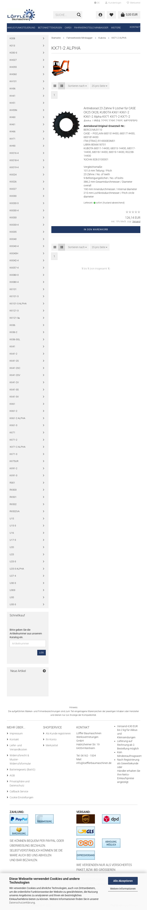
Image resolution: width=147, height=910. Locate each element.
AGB (12, 775)
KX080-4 (14, 282)
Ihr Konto (51, 739)
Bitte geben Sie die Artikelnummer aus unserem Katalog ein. (26, 633)
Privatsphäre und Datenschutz (19, 783)
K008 (12, 38)
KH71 (12, 138)
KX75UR (14, 461)
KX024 (13, 174)
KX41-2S (14, 360)
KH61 (12, 124)
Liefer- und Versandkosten (18, 747)
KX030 (13, 196)
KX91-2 (13, 468)
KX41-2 (13, 353)
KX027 (13, 189)
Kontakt (135, 27)
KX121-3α (15, 317)
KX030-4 (14, 210)
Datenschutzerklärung (22, 902)
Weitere (116, 27)
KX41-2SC (15, 368)
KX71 (12, 432)
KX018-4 (14, 160)
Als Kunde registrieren (58, 733)
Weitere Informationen (123, 888)
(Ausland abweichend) (114, 202)
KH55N (13, 110)
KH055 (13, 67)
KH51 (12, 102)
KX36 (12, 325)
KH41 (12, 95)
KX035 (13, 231)
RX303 (13, 489)
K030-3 (13, 52)
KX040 (13, 239)
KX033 (13, 217)
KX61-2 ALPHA (17, 418)
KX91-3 (13, 475)
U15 (12, 518)
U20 (12, 547)
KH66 (12, 131)
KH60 (12, 117)
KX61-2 (13, 411)
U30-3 (13, 583)
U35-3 (13, 604)
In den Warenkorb (96, 229)
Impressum (16, 733)
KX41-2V (14, 382)
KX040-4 (14, 246)
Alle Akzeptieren (123, 880)
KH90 (12, 145)
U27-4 (13, 575)
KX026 (13, 181)
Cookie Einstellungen (21, 797)
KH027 (13, 60)
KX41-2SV (15, 375)
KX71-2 (13, 439)
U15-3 (13, 525)
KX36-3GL (15, 339)
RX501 (13, 497)
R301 (12, 482)
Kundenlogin (113, 2)
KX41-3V (14, 396)
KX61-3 (13, 425)
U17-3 (13, 540)
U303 (12, 590)
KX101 (13, 289)
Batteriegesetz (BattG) (22, 769)
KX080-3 (14, 275)
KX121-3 (14, 310)
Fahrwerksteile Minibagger (91, 27)
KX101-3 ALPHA (18, 303)
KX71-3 (13, 454)
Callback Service (19, 791)
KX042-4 (14, 260)
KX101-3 (14, 296)
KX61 (12, 404)
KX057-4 (14, 267)
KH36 (12, 88)
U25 (12, 554)
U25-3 (13, 561)
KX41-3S (14, 389)
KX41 (12, 346)
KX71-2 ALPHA (17, 446)
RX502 (13, 504)
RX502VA (14, 511)
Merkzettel (133, 2)
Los (41, 652)
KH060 (13, 74)
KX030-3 (14, 203)
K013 (12, 45)
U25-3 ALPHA (17, 568)
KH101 (13, 81)
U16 (12, 532)
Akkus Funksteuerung (21, 27)
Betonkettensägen (50, 27)
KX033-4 (14, 224)
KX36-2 (13, 332)
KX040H (14, 253)
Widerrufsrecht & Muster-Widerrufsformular (20, 759)
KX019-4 (14, 167)
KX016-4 (14, 153)
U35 (12, 597)
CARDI (68, 27)
